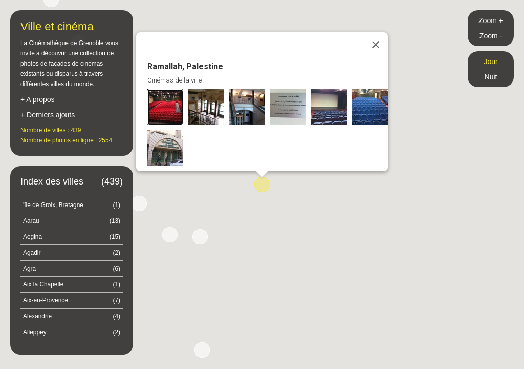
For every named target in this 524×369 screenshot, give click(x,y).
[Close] (375, 44)
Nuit (491, 77)
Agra (71, 268)
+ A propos (37, 99)
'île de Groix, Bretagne (71, 205)
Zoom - (490, 36)
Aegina (71, 237)
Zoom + (490, 20)
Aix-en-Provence (71, 300)
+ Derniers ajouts (47, 115)
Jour (490, 61)
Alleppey (71, 332)
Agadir (71, 253)
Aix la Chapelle (71, 284)
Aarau (71, 221)
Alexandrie (71, 316)
